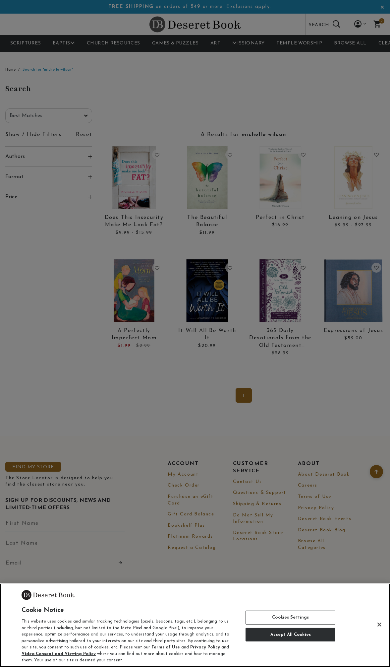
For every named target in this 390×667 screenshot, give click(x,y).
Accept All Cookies (290, 635)
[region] (195, 625)
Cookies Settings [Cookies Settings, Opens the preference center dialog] (290, 617)
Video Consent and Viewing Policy (59, 654)
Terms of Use (165, 647)
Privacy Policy (205, 647)
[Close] (379, 624)
